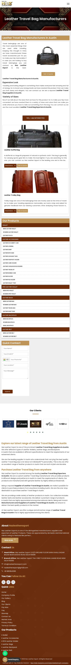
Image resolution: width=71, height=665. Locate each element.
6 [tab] (42, 432)
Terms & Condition (9, 625)
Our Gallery (6, 598)
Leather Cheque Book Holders (12, 266)
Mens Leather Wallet (9, 229)
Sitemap (5, 613)
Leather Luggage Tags (10, 256)
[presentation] (15, 383)
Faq (3, 610)
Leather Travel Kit (9, 269)
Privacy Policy (7, 622)
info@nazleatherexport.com (15, 564)
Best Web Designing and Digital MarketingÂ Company (49, 663)
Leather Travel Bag (9, 308)
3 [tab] (33, 432)
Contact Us (6, 616)
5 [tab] (39, 432)
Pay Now (5, 607)
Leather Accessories (10, 239)
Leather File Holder (9, 280)
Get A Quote (48, 74)
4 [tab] (36, 432)
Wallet (5, 225)
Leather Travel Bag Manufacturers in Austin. (21, 79)
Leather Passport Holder (11, 259)
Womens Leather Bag (9, 305)
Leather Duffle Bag (12, 150)
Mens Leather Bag (8, 301)
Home (4, 592)
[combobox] (6, 360)
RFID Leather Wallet (10, 287)
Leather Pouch (8, 235)
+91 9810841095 (10, 571)
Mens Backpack (8, 319)
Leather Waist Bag (9, 311)
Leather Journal (8, 246)
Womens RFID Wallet (9, 294)
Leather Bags (8, 298)
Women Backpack (9, 322)
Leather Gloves (8, 276)
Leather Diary (7, 249)
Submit (7, 392)
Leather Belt (7, 329)
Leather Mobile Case (9, 273)
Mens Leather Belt (8, 333)
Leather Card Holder (9, 263)
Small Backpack (8, 325)
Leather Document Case (11, 243)
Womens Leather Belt (10, 336)
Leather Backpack (10, 315)
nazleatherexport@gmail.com (16, 568)
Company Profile (8, 595)
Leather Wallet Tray (9, 283)
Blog (3, 601)
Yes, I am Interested (35, 118)
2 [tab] (30, 432)
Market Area (7, 619)
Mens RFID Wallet (8, 290)
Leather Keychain (8, 253)
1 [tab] (27, 432)
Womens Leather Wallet (10, 232)
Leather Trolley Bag (12, 195)
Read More (10, 166)
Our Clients (6, 604)
